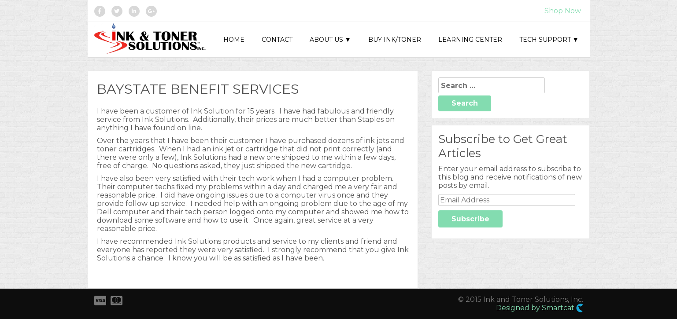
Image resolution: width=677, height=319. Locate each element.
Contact (277, 40)
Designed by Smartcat (539, 308)
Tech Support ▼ (549, 40)
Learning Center (470, 40)
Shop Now (562, 11)
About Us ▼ (330, 40)
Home (233, 40)
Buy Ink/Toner (394, 40)
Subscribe (470, 219)
